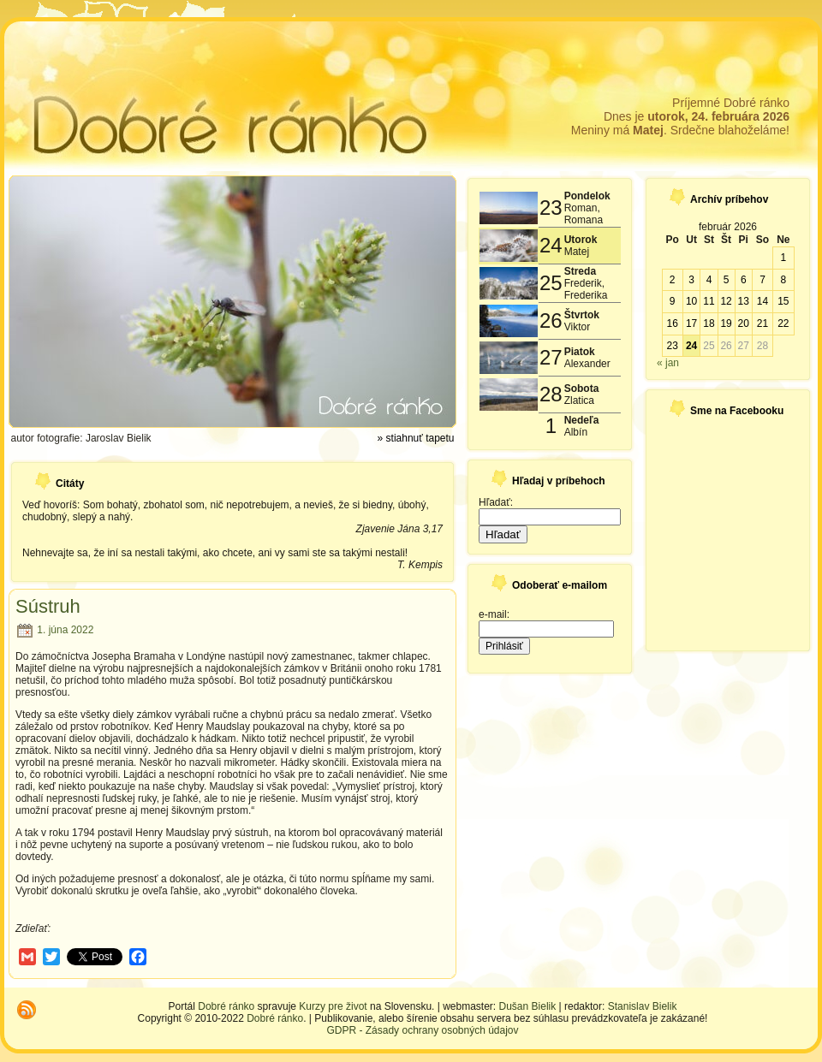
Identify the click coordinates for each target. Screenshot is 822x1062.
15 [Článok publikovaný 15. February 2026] (783, 301)
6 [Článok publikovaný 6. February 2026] (744, 280)
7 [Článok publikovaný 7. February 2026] (762, 280)
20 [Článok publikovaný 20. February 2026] (743, 323)
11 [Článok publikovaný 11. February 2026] (708, 301)
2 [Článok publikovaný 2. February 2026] (673, 280)
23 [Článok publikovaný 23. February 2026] (671, 346)
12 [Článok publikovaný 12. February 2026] (725, 301)
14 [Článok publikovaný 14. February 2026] (762, 301)
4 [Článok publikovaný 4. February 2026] (709, 280)
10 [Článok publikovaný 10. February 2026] (691, 301)
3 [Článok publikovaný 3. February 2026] (691, 280)
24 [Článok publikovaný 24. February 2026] (691, 346)
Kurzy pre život (332, 1006)
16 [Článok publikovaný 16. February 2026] (671, 323)
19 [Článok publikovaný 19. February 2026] (725, 323)
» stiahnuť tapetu (416, 438)
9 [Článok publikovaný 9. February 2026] (673, 301)
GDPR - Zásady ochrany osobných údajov (422, 1030)
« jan (668, 363)
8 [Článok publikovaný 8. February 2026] (783, 280)
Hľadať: (496, 502)
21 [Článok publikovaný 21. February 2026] (762, 323)
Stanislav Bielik (642, 1006)
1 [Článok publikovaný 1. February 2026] (783, 258)
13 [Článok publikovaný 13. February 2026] (743, 301)
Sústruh (47, 606)
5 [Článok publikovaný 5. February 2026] (727, 280)
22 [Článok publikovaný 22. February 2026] (783, 323)
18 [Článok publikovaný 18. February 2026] (708, 323)
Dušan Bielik (528, 1006)
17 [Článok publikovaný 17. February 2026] (691, 323)
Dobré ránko (226, 1006)
